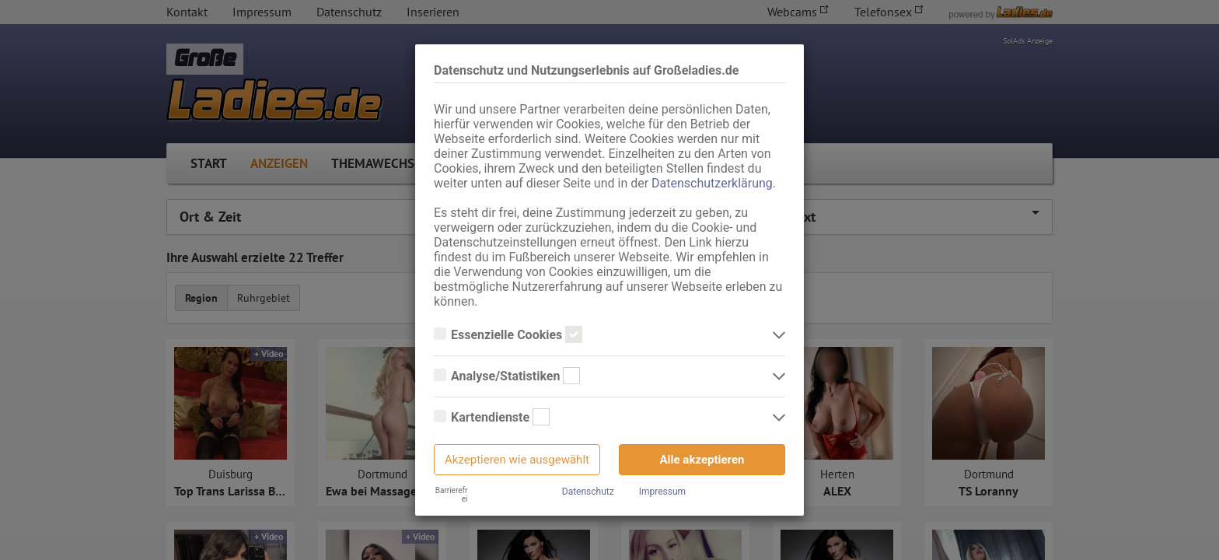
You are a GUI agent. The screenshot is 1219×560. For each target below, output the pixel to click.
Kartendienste (492, 417)
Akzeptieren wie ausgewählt (517, 460)
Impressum (662, 491)
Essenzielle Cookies (508, 335)
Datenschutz (588, 491)
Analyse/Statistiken (507, 376)
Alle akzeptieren (702, 460)
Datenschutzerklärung (712, 183)
